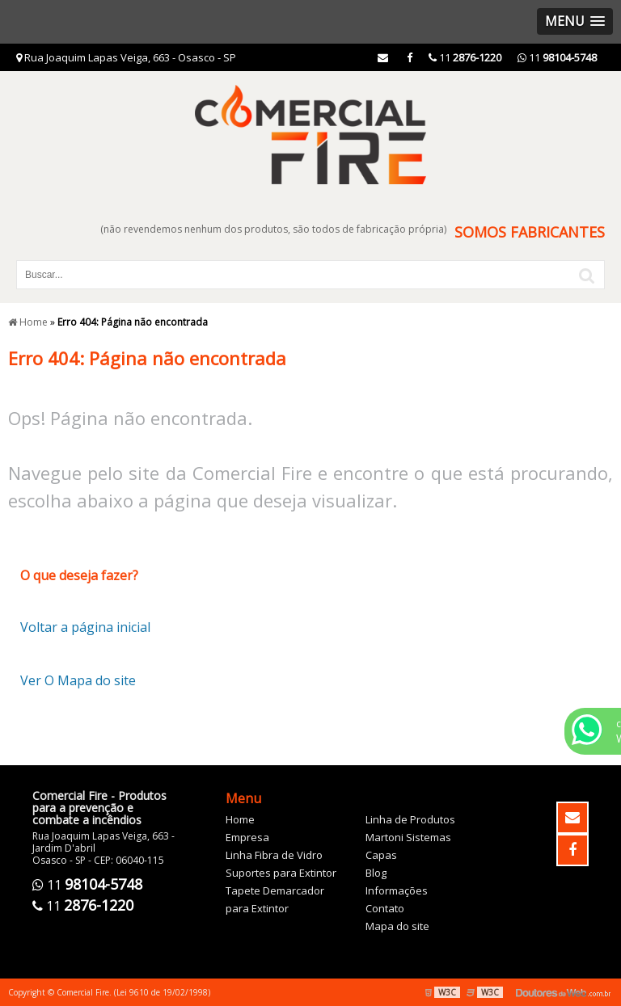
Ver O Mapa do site (78, 680)
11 (557, 57)
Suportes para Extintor (281, 872)
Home (240, 819)
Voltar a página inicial (85, 627)
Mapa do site (397, 926)
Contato (384, 908)
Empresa (247, 837)
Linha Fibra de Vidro (274, 855)
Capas (381, 855)
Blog (376, 872)
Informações (396, 890)
